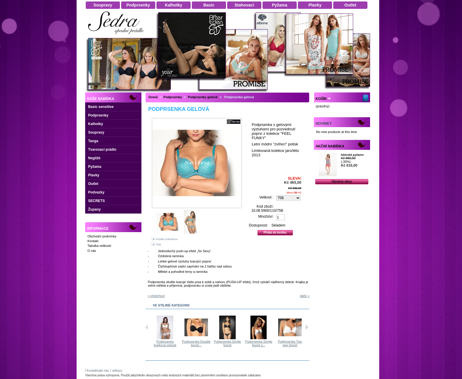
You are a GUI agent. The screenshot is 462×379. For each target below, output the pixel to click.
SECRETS (96, 201)
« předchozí (156, 296)
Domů (153, 97)
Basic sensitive (101, 107)
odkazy (117, 370)
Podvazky (96, 192)
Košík (321, 99)
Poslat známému (167, 239)
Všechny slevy (341, 181)
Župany (94, 209)
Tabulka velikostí (99, 245)
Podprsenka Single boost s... (266, 343)
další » (304, 296)
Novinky (324, 124)
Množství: (266, 216)
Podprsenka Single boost (235, 343)
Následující (307, 327)
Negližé (94, 158)
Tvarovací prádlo (102, 149)
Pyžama (94, 167)
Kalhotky (95, 124)
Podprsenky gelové (202, 97)
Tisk (158, 244)
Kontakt (93, 241)
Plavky (93, 175)
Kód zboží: (265, 206)
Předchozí (147, 327)
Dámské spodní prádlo (117, 35)
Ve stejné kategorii (171, 305)
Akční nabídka (330, 146)
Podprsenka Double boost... (204, 343)
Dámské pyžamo (352, 154)
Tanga (93, 141)
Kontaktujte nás (98, 370)
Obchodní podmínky (102, 236)
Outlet (93, 184)
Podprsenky (98, 115)
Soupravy (96, 132)
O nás (92, 250)
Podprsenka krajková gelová (172, 343)
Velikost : (266, 197)
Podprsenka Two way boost (298, 343)
